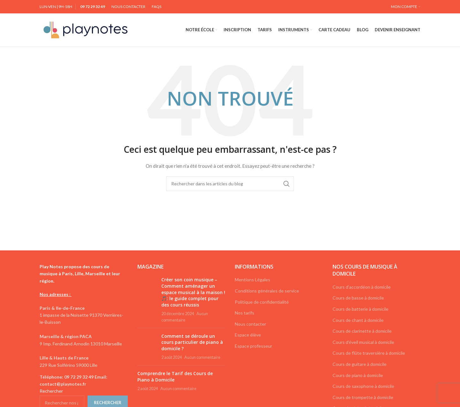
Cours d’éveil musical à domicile (363, 342)
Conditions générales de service (267, 290)
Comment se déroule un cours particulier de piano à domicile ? (192, 342)
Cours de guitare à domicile (360, 364)
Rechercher (51, 391)
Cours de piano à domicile (358, 375)
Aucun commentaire (202, 357)
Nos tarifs (244, 312)
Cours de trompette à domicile (363, 397)
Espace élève (248, 334)
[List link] (84, 381)
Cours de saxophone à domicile (363, 386)
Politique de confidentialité (262, 302)
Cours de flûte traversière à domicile (369, 353)
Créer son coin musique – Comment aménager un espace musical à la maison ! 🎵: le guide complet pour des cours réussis (193, 292)
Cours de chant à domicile (358, 320)
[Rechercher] (230, 183)
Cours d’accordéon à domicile (362, 287)
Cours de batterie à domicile (360, 309)
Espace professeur (253, 346)
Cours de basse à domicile (358, 297)
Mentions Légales (252, 279)
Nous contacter (250, 324)
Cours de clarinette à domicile (362, 331)
